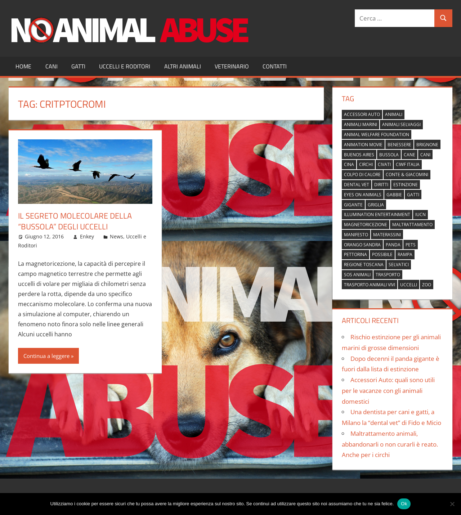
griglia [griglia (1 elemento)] (376, 205)
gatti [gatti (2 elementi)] (413, 195)
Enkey (87, 236)
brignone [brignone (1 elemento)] (427, 145)
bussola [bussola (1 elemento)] (389, 155)
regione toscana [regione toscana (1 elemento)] (364, 264)
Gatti (78, 66)
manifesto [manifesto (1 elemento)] (356, 235)
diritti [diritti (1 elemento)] (381, 185)
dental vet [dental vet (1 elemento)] (356, 185)
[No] (452, 503)
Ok (404, 503)
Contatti (275, 66)
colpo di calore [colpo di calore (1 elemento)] (362, 174)
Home (23, 66)
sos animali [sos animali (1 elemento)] (357, 275)
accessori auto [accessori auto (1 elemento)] (362, 114)
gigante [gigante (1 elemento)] (353, 205)
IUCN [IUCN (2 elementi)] (420, 214)
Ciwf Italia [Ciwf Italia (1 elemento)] (408, 164)
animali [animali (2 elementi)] (393, 114)
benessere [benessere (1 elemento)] (399, 145)
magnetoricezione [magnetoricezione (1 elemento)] (365, 224)
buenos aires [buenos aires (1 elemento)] (359, 155)
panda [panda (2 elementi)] (393, 245)
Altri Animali (182, 66)
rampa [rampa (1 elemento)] (405, 254)
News (116, 236)
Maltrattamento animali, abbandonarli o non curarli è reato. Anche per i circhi (390, 444)
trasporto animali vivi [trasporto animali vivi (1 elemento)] (369, 285)
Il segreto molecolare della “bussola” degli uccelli (75, 221)
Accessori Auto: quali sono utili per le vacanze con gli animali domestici (388, 391)
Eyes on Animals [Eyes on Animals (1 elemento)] (362, 195)
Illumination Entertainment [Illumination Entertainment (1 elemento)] (377, 214)
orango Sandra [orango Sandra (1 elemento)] (362, 245)
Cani (51, 66)
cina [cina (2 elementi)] (349, 164)
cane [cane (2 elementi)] (409, 155)
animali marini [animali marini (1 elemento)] (360, 124)
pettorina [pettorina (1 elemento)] (355, 254)
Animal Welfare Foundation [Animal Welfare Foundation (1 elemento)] (376, 134)
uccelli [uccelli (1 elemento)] (408, 285)
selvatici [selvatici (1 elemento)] (399, 264)
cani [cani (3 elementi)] (425, 155)
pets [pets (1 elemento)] (411, 245)
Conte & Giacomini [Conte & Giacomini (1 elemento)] (407, 174)
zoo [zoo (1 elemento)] (426, 285)
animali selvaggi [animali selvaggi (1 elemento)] (401, 124)
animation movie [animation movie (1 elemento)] (363, 145)
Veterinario (232, 66)
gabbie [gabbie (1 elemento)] (394, 195)
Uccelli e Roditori (124, 66)
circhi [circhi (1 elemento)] (366, 164)
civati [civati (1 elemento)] (384, 164)
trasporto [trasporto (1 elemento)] (388, 275)
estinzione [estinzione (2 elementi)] (405, 185)
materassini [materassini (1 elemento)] (387, 235)
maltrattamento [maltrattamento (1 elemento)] (412, 224)
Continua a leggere (46, 355)
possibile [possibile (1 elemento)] (382, 254)
